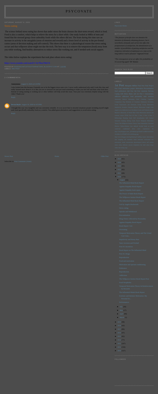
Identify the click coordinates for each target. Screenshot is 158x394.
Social (138, 121)
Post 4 (147, 115)
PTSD (126, 115)
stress (116, 145)
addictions (125, 96)
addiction (118, 96)
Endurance (144, 102)
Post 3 (142, 115)
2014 (119, 340)
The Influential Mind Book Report (131, 183)
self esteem (150, 142)
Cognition (151, 99)
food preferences (120, 91)
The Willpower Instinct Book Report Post (134, 279)
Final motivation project (126, 88)
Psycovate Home (121, 26)
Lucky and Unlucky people (146, 110)
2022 (119, 169)
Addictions (123, 275)
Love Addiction (123, 110)
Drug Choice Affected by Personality (132, 219)
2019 (119, 322)
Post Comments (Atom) (22, 161)
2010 (119, 351)
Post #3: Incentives (126, 247)
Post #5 (131, 115)
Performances (124, 302)
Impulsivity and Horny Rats (129, 239)
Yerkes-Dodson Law (126, 126)
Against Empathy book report (129, 190)
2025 (119, 159)
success (130, 145)
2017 (119, 329)
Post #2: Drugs (124, 254)
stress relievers (123, 145)
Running (125, 118)
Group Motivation (147, 104)
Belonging (131, 99)
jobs (116, 139)
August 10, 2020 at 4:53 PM (32, 104)
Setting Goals (131, 121)
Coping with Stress (121, 94)
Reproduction (124, 257)
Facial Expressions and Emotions (125, 104)
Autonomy (118, 99)
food (131, 96)
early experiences (143, 129)
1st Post (119, 85)
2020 (119, 177)
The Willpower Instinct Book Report (132, 197)
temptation (136, 145)
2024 (119, 162)
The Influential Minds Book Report (132, 292)
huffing (139, 137)
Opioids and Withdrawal (128, 212)
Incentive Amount (127, 107)
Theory (135, 123)
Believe (124, 99)
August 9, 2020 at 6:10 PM (30, 84)
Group (139, 104)
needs (123, 142)
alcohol (141, 126)
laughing (120, 139)
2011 (119, 347)
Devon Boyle (16, 104)
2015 (119, 336)
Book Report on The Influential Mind (132, 250)
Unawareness (149, 94)
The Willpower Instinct (126, 123)
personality (138, 96)
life (125, 139)
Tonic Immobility (142, 123)
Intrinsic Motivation (139, 107)
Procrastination (149, 88)
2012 (119, 343)
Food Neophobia (125, 282)
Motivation (139, 88)
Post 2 (137, 115)
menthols (129, 139)
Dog (124, 102)
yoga (126, 147)
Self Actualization (138, 118)
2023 (119, 166)
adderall (136, 126)
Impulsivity (118, 107)
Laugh (148, 107)
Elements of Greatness (133, 102)
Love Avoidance (133, 110)
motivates (140, 139)
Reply (13, 97)
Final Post (141, 86)
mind (135, 139)
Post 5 (151, 115)
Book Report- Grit (125, 226)
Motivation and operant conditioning (132, 264)
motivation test (148, 139)
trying (122, 147)
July (121, 307)
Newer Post (9, 156)
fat (153, 129)
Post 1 (142, 94)
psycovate (79, 11)
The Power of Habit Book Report (131, 194)
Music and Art (134, 94)
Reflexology (118, 118)
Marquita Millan (131, 86)
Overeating (123, 229)
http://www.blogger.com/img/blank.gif (126, 137)
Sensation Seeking (120, 121)
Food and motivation (126, 261)
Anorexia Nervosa (147, 91)
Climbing (143, 99)
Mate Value (136, 112)
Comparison (118, 102)
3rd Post (16, 69)
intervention (150, 137)
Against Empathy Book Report (130, 186)
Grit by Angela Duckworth (128, 204)
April (122, 314)
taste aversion (148, 96)
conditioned (126, 129)
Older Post (104, 156)
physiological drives (140, 142)
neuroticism (129, 142)
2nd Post (130, 91)
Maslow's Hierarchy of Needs (123, 112)
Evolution (150, 102)
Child (137, 99)
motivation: (118, 142)
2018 (119, 325)
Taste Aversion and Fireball (129, 243)
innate (144, 137)
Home (57, 156)
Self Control (149, 118)
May (121, 310)
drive (133, 129)
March (122, 317)
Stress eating (123, 208)
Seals (130, 118)
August (122, 180)
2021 (119, 173)
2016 (119, 333)
